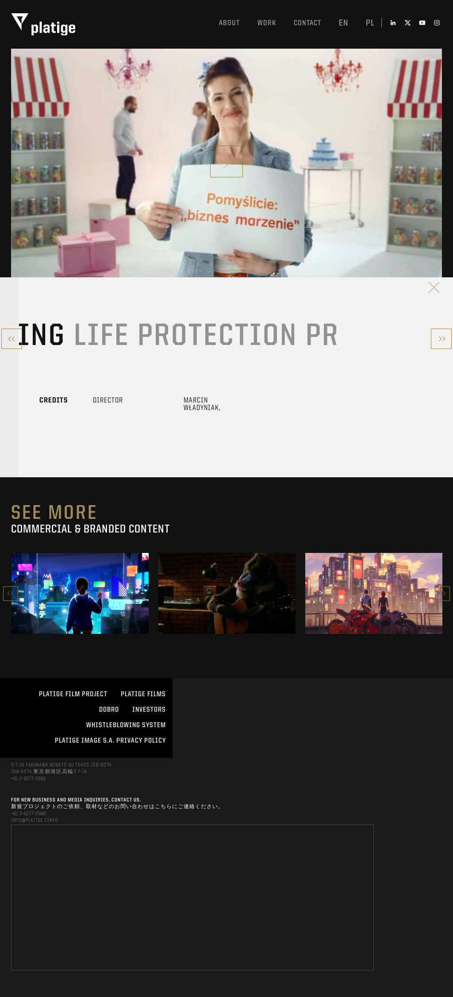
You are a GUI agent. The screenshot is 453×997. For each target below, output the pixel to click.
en (343, 23)
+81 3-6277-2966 (28, 779)
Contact (307, 23)
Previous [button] (10, 593)
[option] (80, 593)
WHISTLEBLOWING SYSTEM (126, 725)
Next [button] (442, 593)
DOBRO (109, 709)
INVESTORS (149, 709)
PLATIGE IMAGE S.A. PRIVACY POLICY (110, 740)
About (229, 23)
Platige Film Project (73, 694)
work (266, 23)
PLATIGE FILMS (143, 694)
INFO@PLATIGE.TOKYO (34, 820)
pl (370, 23)
